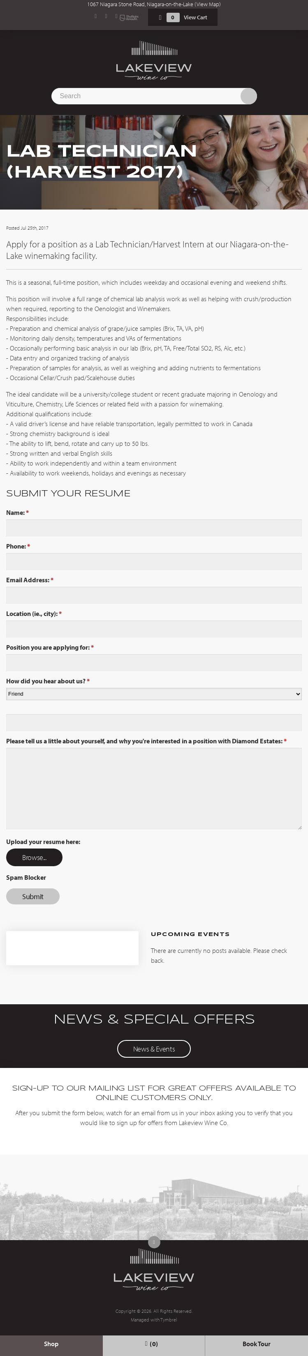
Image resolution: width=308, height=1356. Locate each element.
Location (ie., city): (34, 613)
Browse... (34, 857)
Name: (17, 512)
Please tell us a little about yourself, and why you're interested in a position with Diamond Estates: (146, 741)
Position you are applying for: (50, 647)
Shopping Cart (160, 17)
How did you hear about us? (48, 681)
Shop (51, 1344)
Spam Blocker (26, 877)
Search (249, 96)
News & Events (154, 1049)
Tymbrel (168, 1320)
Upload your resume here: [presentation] (43, 841)
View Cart (195, 17)
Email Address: (29, 580)
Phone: (18, 546)
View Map (208, 4)
